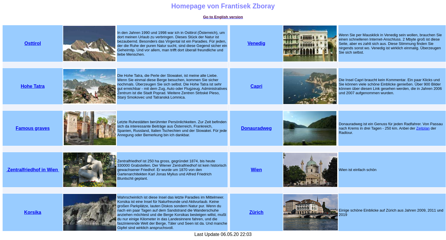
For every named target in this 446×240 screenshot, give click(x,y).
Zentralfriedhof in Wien (33, 169)
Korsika (32, 212)
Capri (256, 86)
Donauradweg (256, 128)
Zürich (256, 212)
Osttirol (32, 43)
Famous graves (33, 128)
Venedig (256, 43)
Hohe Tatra (33, 86)
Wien (256, 169)
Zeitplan (422, 128)
